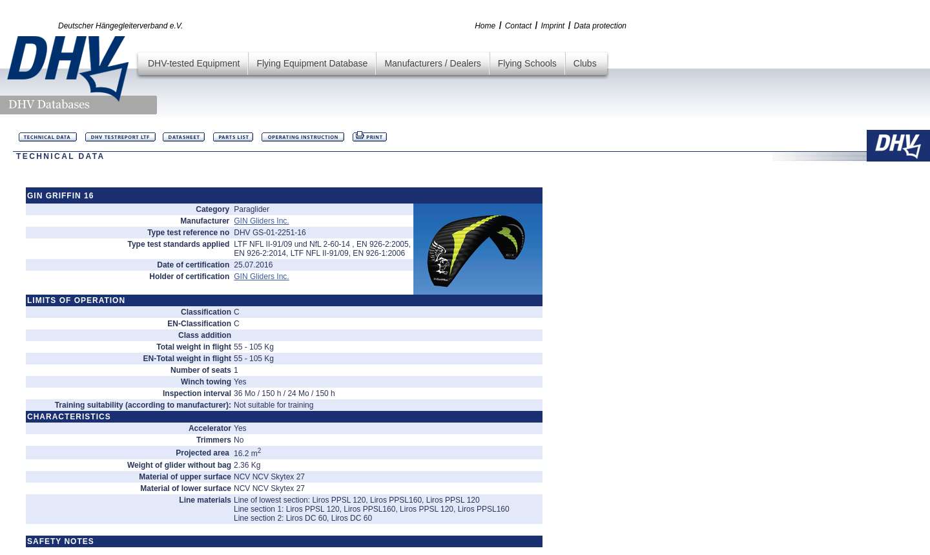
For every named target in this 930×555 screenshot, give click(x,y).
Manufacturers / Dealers (432, 63)
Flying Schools (527, 63)
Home (485, 25)
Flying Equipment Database (311, 63)
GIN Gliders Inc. (261, 220)
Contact (518, 25)
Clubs (585, 63)
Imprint (552, 25)
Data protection (600, 25)
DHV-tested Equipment (194, 63)
